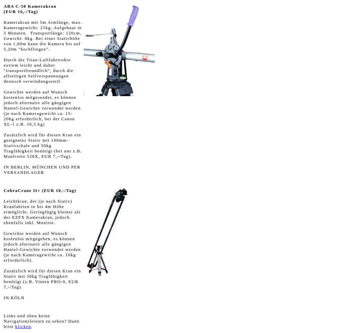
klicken (23, 326)
